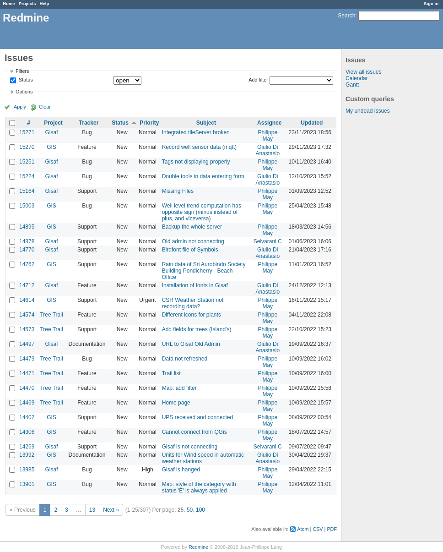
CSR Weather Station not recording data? (193, 303)
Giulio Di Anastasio (267, 150)
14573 (26, 329)
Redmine (198, 547)
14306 (26, 432)
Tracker (89, 123)
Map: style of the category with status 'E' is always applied (199, 487)
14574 (26, 315)
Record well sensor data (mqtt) (199, 147)
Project (53, 123)
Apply (20, 106)
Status (25, 80)
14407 (26, 417)
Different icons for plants (191, 315)
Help (44, 3)
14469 (26, 402)
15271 (26, 132)
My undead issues (368, 111)
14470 (26, 388)
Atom (302, 529)
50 (190, 510)
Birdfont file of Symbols (190, 249)
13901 (26, 484)
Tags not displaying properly (196, 161)
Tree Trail (51, 315)
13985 (26, 469)
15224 (26, 176)
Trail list (171, 373)
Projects (27, 3)
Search (346, 15)
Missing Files (178, 191)
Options (24, 91)
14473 (26, 358)
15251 (26, 161)
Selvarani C (268, 241)
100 (200, 510)
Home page (176, 402)
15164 (26, 191)
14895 (26, 227)
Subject (206, 123)
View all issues (363, 72)
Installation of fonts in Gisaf (195, 285)
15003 (26, 205)
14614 (26, 300)
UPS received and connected (197, 417)
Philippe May (267, 135)
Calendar (357, 78)
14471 (26, 373)
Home (9, 3)
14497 (26, 344)
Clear (45, 106)
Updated (312, 123)
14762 (26, 264)
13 (92, 510)
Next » (111, 510)
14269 (26, 446)
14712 (26, 285)
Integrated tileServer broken (196, 132)
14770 (26, 249)
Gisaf (51, 132)
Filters (22, 71)
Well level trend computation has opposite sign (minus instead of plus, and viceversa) (201, 212)
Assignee (269, 123)
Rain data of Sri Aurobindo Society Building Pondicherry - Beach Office (204, 270)
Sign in (431, 3)
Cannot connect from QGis (194, 432)
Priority (149, 123)
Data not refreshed (184, 358)
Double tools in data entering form (203, 176)
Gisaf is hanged (181, 469)
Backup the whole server (192, 227)
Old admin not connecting (193, 241)
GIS (51, 147)
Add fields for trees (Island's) (197, 329)
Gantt (352, 85)
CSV (318, 529)
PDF (332, 529)
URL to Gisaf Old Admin (191, 344)
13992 (26, 455)
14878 (26, 241)
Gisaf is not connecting (189, 446)
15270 (26, 147)
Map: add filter (179, 388)
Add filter (258, 79)
